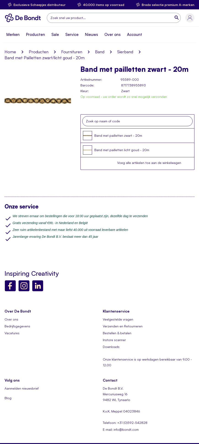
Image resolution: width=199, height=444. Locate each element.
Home (10, 51)
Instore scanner (114, 340)
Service (72, 34)
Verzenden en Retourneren (123, 326)
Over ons (112, 34)
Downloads (111, 347)
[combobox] (114, 18)
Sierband (125, 51)
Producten (35, 34)
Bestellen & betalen (117, 333)
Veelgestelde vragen (118, 319)
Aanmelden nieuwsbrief (22, 388)
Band (99, 51)
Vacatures (12, 333)
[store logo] (24, 17)
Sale (55, 34)
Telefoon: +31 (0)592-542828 (125, 423)
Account (134, 34)
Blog (8, 398)
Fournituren (71, 51)
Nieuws (91, 34)
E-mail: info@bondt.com (121, 429)
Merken (13, 34)
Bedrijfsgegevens (17, 326)
